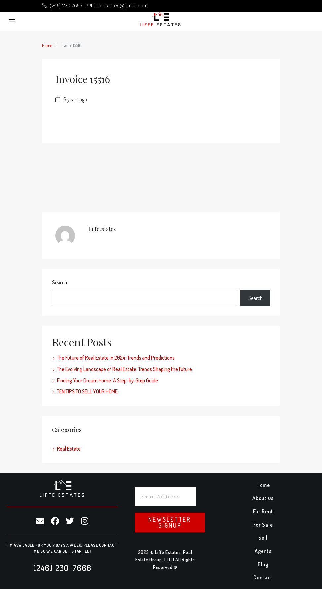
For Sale (263, 524)
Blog (263, 564)
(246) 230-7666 (62, 567)
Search (59, 282)
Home (263, 485)
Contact (263, 577)
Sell (263, 537)
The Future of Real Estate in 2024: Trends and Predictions (116, 357)
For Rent (263, 511)
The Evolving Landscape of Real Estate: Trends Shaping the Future (124, 369)
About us (263, 498)
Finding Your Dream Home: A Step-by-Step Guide (107, 380)
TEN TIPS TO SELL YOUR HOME (87, 391)
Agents (263, 551)
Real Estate (69, 448)
